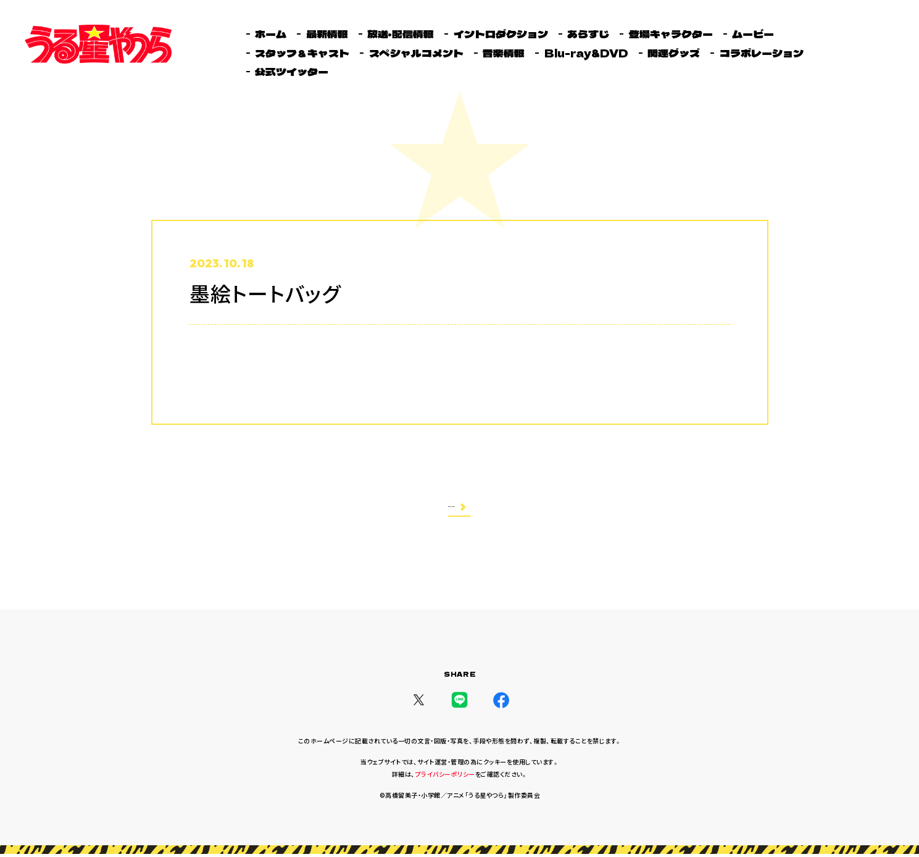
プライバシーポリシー (445, 777)
